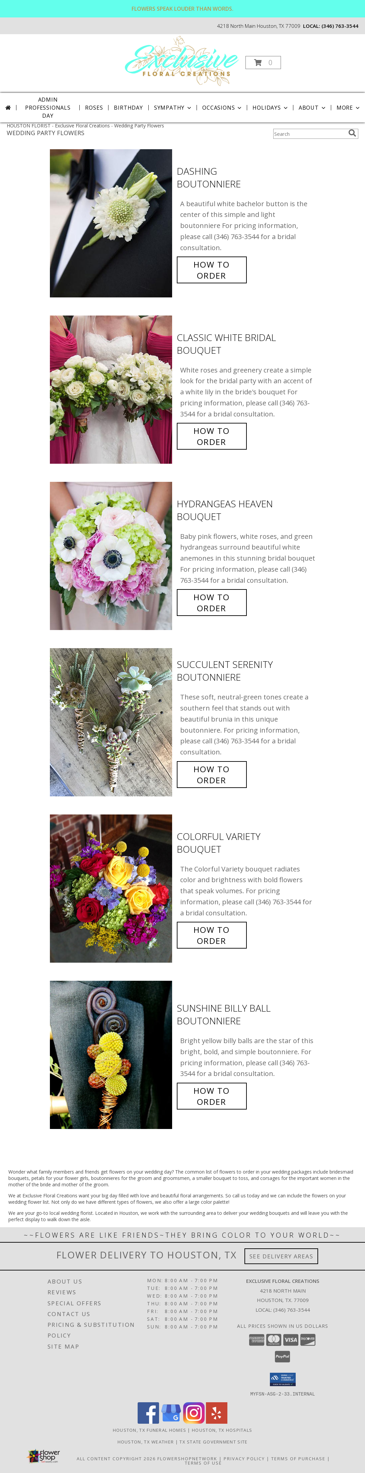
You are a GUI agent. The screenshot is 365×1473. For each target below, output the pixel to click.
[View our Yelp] (216, 1421)
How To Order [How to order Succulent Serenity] (212, 774)
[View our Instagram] (194, 1421)
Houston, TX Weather (146, 1441)
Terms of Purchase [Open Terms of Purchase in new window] (298, 1458)
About (313, 107)
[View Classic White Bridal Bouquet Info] (111, 390)
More (349, 107)
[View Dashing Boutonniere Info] (111, 223)
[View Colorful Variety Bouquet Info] (111, 889)
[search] (352, 133)
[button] (263, 62)
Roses (94, 107)
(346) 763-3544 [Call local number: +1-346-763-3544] (339, 25)
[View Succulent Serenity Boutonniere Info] (111, 722)
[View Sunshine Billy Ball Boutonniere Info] (111, 1055)
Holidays (270, 107)
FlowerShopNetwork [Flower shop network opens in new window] (187, 1458)
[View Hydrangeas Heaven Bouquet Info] (111, 556)
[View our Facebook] (148, 1421)
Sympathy (173, 107)
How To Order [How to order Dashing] (212, 270)
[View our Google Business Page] (171, 1421)
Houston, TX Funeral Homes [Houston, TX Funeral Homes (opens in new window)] (150, 1430)
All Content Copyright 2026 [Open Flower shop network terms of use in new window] (116, 1458)
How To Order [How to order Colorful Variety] (212, 935)
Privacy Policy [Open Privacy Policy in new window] (244, 1458)
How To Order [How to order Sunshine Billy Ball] (212, 1096)
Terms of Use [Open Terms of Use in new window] (203, 1463)
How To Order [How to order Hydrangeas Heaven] (212, 602)
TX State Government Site (213, 1441)
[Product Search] (309, 133)
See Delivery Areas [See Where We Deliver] (281, 1256)
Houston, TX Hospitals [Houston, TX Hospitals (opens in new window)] (222, 1430)
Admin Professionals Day (47, 107)
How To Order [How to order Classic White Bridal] (212, 436)
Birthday (128, 107)
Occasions (222, 107)
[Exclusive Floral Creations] (182, 60)
